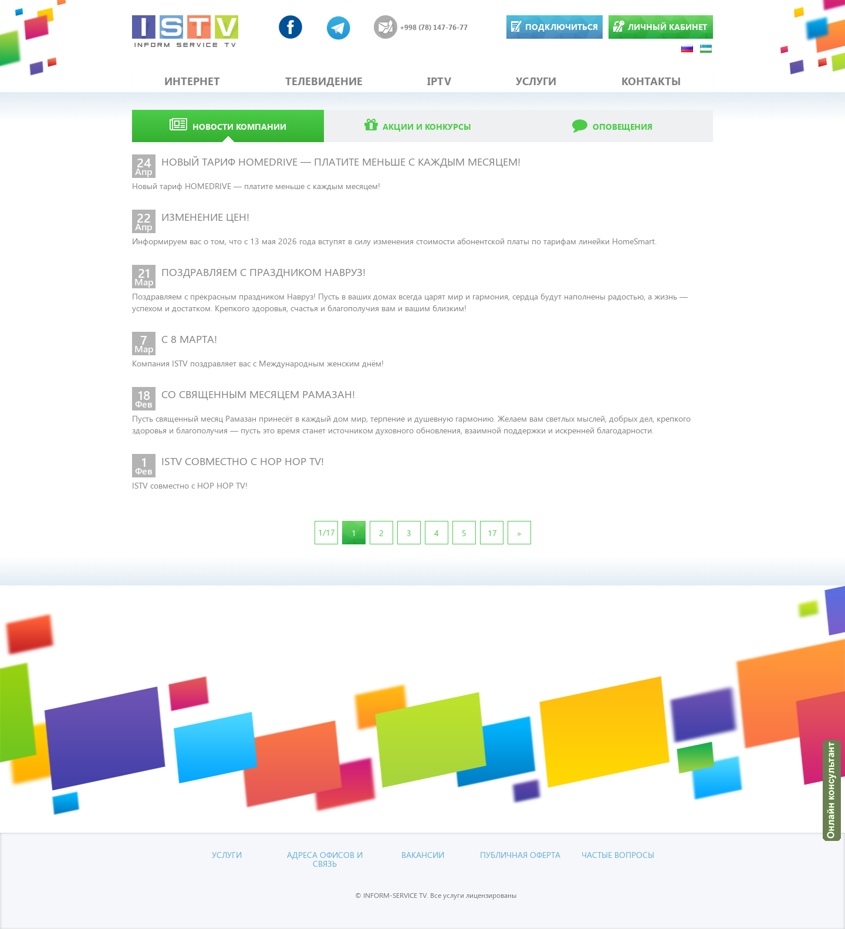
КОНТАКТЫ (651, 81)
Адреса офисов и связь (325, 859)
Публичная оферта (520, 854)
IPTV (439, 81)
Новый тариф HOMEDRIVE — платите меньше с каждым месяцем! (256, 185)
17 (492, 532)
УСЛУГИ (536, 81)
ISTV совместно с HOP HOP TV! (190, 484)
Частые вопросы (618, 854)
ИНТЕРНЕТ (192, 81)
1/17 (326, 531)
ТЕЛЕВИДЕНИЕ (324, 81)
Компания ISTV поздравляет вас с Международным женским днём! (258, 362)
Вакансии (422, 854)
